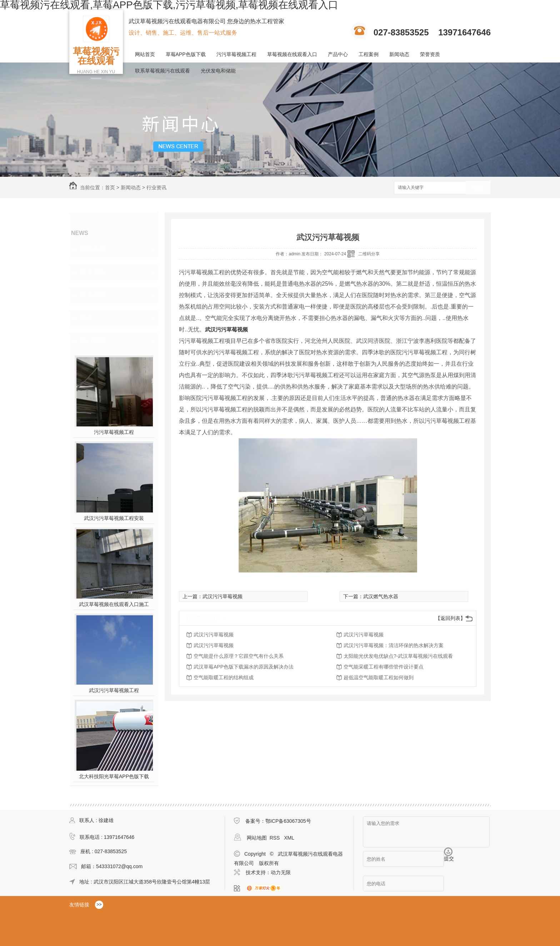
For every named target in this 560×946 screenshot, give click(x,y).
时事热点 (93, 249)
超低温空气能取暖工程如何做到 (379, 677)
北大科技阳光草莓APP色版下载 (114, 776)
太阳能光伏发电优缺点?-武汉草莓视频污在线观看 (398, 656)
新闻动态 (399, 54)
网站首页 (145, 54)
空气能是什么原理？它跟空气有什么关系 (239, 656)
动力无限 (281, 872)
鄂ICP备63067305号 (288, 821)
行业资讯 (156, 187)
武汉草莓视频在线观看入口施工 (114, 604)
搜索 (478, 188)
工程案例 (369, 54)
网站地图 (257, 838)
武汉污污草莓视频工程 (114, 690)
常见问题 (93, 295)
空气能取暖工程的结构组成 (224, 677)
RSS (275, 838)
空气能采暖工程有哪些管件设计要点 (384, 667)
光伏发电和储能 (218, 71)
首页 (110, 187)
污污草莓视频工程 (236, 54)
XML (289, 838)
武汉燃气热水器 (380, 596)
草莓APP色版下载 (186, 54)
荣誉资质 (430, 54)
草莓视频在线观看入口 (292, 54)
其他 (86, 317)
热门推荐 (93, 340)
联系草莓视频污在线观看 (162, 71)
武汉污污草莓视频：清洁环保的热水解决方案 (394, 645)
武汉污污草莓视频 (226, 329)
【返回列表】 (450, 618)
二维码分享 (369, 253)
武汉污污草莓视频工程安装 (114, 518)
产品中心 (338, 54)
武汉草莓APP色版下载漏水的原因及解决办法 (244, 667)
